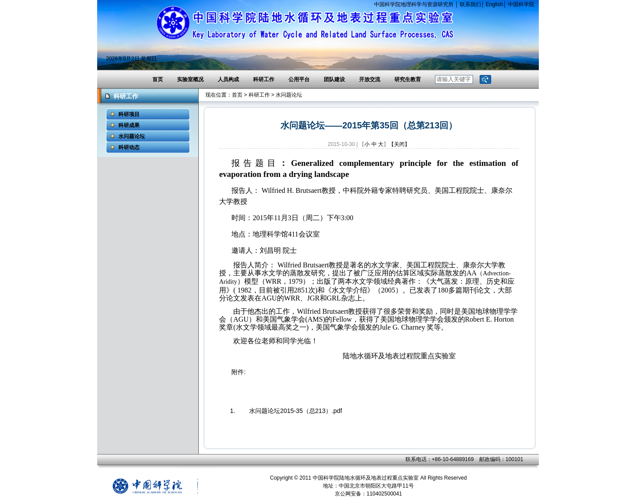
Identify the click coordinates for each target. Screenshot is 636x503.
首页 (157, 79)
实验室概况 (190, 79)
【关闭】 (399, 144)
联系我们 (470, 4)
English (494, 4)
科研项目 (129, 114)
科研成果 (129, 125)
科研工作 (263, 79)
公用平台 (299, 79)
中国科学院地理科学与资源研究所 (414, 4)
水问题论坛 (131, 136)
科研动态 (129, 147)
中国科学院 (521, 4)
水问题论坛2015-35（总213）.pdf (295, 410)
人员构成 (228, 79)
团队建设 (334, 79)
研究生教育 (407, 79)
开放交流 (369, 79)
